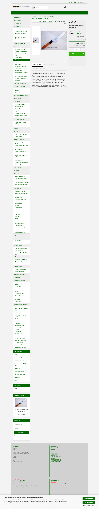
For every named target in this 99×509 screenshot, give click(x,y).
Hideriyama (17, 313)
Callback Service (16, 459)
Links (14, 460)
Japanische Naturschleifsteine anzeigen (21, 307)
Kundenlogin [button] (72, 2)
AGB (14, 449)
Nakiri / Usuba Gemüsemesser (18, 69)
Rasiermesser (17, 277)
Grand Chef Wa (18, 209)
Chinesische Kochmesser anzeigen (20, 89)
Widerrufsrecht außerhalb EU (19, 455)
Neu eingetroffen (28, 13)
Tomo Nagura (18, 301)
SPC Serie (17, 216)
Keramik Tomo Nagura (20, 338)
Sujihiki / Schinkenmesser (21, 76)
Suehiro (16, 291)
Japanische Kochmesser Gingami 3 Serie (20, 34)
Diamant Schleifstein (19, 295)
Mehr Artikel (16, 390)
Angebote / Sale (17, 13)
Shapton (17, 289)
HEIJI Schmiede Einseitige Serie (21, 179)
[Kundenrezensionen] (72, 22)
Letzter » (50, 21)
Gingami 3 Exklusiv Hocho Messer (21, 116)
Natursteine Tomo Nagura (20, 340)
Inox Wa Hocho (18, 203)
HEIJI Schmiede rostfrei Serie (21, 182)
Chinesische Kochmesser (19, 86)
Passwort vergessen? (18, 438)
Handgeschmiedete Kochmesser (21, 95)
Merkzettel (81, 2)
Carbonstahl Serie (19, 212)
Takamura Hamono (18, 245)
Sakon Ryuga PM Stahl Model (21, 162)
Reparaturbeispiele (18, 357)
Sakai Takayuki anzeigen (20, 191)
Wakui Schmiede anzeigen (21, 259)
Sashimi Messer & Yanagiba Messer (21, 73)
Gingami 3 (17, 230)
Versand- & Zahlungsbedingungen (20, 452)
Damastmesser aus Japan (21, 51)
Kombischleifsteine (19, 293)
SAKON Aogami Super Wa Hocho (21, 156)
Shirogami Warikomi (19, 106)
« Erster (34, 21)
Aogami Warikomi (19, 108)
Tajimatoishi (17, 323)
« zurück (39, 21)
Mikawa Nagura (18, 331)
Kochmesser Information (19, 374)
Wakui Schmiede (17, 256)
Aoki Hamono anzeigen (20, 104)
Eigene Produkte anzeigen (21, 29)
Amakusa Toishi (18, 344)
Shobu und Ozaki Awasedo (21, 336)
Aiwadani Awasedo (19, 333)
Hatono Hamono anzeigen (21, 134)
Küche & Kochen (39, 13)
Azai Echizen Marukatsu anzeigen (20, 123)
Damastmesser (18, 197)
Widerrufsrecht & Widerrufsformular (21, 453)
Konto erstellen (17, 435)
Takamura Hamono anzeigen (21, 248)
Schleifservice (17, 368)
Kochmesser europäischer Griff (21, 54)
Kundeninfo (16, 354)
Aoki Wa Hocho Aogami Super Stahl (21, 194)
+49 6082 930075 (55, 448)
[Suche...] (33, 7)
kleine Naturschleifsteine (20, 347)
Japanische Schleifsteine (19, 280)
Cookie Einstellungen (17, 461)
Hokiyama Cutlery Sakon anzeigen (20, 142)
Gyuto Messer (18, 59)
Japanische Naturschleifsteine (21, 304)
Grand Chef (17, 214)
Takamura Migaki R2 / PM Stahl (21, 253)
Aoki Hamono (17, 101)
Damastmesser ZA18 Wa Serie (20, 200)
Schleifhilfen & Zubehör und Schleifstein (21, 298)
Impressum (15, 448)
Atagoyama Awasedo (19, 325)
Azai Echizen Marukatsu (19, 119)
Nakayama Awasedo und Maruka (20, 316)
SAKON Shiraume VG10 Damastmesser (20, 152)
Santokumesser (18, 57)
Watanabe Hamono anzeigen (21, 269)
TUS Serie (17, 218)
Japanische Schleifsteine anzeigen (20, 284)
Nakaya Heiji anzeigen (20, 176)
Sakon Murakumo (19, 164)
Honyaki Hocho (17, 98)
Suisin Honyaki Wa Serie (20, 243)
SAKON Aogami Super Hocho (21, 145)
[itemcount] (77, 49)
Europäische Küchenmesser (21, 31)
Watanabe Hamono (18, 266)
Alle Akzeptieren (89, 498)
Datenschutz (15, 451)
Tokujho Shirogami (19, 225)
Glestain (16, 128)
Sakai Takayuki (17, 188)
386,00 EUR (21, 415)
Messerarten (75, 13)
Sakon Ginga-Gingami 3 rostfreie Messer (20, 148)
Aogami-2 (17, 205)
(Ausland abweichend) (81, 39)
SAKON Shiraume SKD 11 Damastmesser (20, 159)
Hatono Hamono (17, 131)
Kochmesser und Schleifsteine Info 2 (21, 364)
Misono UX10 (17, 170)
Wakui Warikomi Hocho (20, 264)
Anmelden (21, 432)
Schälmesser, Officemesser (21, 78)
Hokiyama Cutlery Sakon (19, 139)
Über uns (16, 380)
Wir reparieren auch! (22, 488)
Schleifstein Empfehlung (63, 13)
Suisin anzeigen (18, 240)
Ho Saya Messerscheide (19, 274)
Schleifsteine (17, 377)
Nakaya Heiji (16, 173)
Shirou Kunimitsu (17, 167)
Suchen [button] (65, 2)
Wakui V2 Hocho (18, 261)
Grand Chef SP (18, 207)
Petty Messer (18, 62)
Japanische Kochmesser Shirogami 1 (20, 38)
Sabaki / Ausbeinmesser (20, 66)
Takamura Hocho (19, 250)
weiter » (44, 21)
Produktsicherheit (49, 64)
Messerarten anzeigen (20, 49)
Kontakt (14, 456)
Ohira (16, 310)
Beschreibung (37, 64)
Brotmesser (17, 80)
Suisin (65, 23)
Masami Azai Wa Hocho (20, 125)
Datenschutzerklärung (15, 502)
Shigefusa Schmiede (18, 235)
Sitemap (14, 457)
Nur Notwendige (89, 502)
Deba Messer (18, 64)
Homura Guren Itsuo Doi (20, 113)
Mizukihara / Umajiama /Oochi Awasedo (21, 328)
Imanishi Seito (18, 286)
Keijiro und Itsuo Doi (19, 111)
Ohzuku (16, 318)
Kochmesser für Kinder (20, 232)
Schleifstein (17, 41)
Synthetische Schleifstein (19, 371)
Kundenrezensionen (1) (40, 68)
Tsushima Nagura (19, 342)
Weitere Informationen (88, 505)
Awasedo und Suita (19, 321)
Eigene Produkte (50, 13)
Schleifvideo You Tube (19, 360)
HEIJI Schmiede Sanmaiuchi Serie (21, 185)
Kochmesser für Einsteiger (20, 83)
